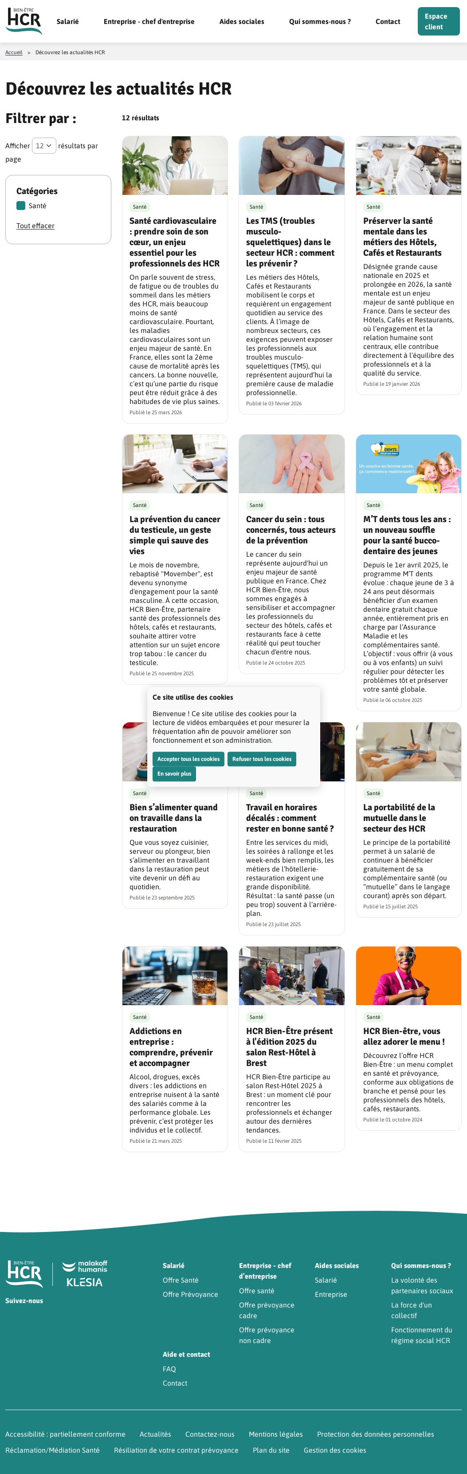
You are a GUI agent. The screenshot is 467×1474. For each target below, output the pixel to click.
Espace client (436, 21)
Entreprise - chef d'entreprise (149, 21)
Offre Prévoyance (190, 1294)
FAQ (169, 1369)
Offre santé (257, 1291)
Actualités (155, 1434)
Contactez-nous (210, 1434)
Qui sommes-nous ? (320, 21)
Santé (31, 205)
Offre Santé (181, 1280)
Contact (388, 21)
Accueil (14, 52)
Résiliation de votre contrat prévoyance (176, 1450)
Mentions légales (276, 1434)
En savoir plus (174, 773)
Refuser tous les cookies (261, 759)
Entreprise (331, 1294)
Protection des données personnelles (375, 1434)
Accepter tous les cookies (188, 759)
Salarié (68, 21)
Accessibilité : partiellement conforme (65, 1434)
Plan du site (271, 1450)
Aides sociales (242, 21)
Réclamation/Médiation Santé (52, 1450)
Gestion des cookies (335, 1450)
